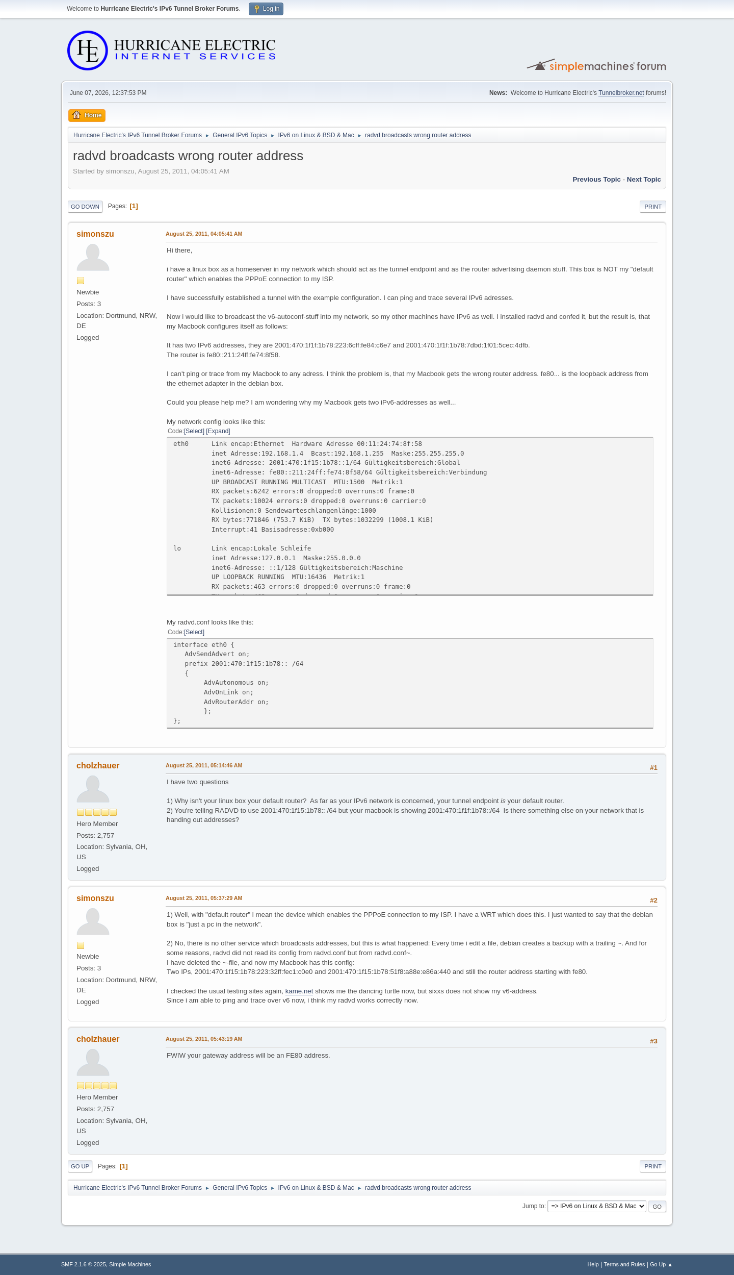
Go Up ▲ (661, 1264)
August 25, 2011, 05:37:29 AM (204, 898)
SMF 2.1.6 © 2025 (83, 1264)
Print (653, 207)
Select (194, 431)
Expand (218, 431)
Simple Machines (130, 1264)
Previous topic (596, 179)
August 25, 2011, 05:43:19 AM (204, 1039)
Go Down (85, 207)
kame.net (299, 991)
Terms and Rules (624, 1264)
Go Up (80, 1166)
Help (593, 1264)
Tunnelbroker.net (621, 92)
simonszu (95, 234)
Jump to (533, 1206)
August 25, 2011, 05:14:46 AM (204, 765)
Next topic (644, 179)
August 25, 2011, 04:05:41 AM (204, 234)
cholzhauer (97, 765)
